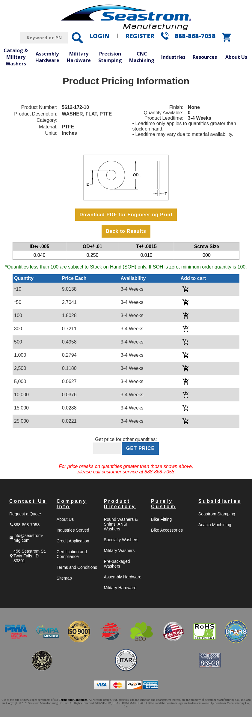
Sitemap (64, 578)
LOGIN (99, 36)
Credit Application (73, 540)
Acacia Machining (214, 524)
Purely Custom (163, 504)
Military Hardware (79, 57)
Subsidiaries (219, 501)
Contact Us (27, 501)
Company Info (72, 504)
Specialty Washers (121, 539)
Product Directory (119, 504)
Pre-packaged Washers (117, 563)
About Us (236, 57)
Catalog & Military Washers (16, 57)
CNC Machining (141, 57)
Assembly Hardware (47, 57)
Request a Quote (25, 514)
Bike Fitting (161, 519)
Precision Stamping (110, 57)
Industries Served (73, 530)
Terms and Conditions (77, 567)
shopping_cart (226, 37)
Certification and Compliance (72, 554)
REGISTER (139, 36)
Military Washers (119, 550)
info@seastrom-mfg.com (26, 538)
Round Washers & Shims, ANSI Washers (121, 524)
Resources (205, 57)
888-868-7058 (195, 36)
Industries (173, 57)
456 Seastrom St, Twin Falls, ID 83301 (27, 556)
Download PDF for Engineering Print (125, 214)
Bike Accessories (167, 530)
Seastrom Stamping (216, 514)
